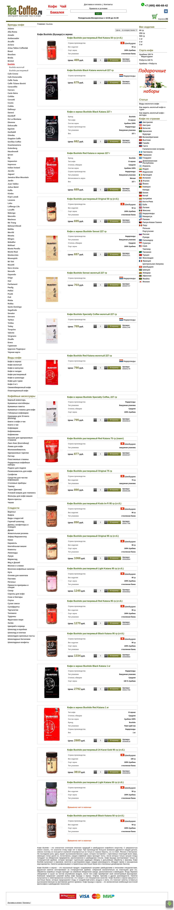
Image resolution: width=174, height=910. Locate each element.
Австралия (148, 122)
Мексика (146, 210)
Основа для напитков (18, 575)
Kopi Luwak (13, 197)
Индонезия (148, 172)
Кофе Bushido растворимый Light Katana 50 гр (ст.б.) (95, 782)
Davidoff (11, 116)
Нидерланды (129, 76)
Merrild (11, 232)
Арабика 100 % (146, 54)
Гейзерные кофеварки (18, 413)
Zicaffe (11, 339)
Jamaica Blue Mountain (18, 177)
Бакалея (57, 12)
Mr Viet (11, 261)
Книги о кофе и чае (16, 421)
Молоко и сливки (16, 566)
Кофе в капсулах (15, 368)
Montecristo (13, 255)
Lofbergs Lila (14, 206)
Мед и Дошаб (14, 562)
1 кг (141, 39)
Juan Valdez (13, 184)
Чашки (11, 502)
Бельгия (146, 128)
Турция (146, 255)
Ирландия (147, 175)
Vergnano (12, 336)
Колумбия (147, 198)
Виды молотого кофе (149, 104)
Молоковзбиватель (17, 450)
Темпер (11, 486)
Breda (10, 58)
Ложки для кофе (15, 446)
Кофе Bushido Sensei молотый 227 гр (87, 273)
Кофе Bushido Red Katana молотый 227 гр (89, 356)
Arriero (11, 45)
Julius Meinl (13, 187)
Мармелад (12, 559)
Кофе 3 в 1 (13, 384)
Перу (145, 225)
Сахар (10, 590)
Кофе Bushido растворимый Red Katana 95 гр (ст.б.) (94, 601)
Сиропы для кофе (16, 594)
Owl (9, 281)
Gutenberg (12, 148)
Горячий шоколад (16, 521)
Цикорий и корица (16, 626)
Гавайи (146, 143)
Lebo (10, 203)
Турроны (12, 616)
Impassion (12, 161)
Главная (41, 24)
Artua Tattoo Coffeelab (18, 48)
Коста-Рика (148, 201)
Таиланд (147, 249)
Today (10, 326)
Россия (146, 234)
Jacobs (11, 171)
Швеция (146, 270)
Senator (11, 313)
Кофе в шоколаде (16, 378)
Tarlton (11, 320)
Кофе (52, 6)
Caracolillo (12, 87)
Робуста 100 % (146, 60)
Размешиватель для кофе (20, 471)
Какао (10, 540)
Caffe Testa (13, 80)
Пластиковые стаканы (18, 459)
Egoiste (11, 129)
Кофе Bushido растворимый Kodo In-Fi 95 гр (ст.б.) (94, 503)
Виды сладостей (15, 518)
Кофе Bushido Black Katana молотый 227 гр (90, 70)
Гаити (145, 146)
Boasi (10, 51)
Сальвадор (148, 240)
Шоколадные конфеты (18, 642)
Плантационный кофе (18, 391)
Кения (145, 193)
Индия (146, 169)
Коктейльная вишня (17, 546)
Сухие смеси (14, 603)
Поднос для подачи (17, 468)
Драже (11, 530)
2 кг (141, 42)
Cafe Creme (13, 74)
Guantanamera (14, 145)
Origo (10, 278)
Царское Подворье (16, 349)
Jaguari (11, 174)
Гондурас (147, 158)
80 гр (141, 30)
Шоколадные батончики (19, 639)
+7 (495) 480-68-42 (156, 5)
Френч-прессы (14, 499)
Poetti (10, 294)
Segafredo (12, 310)
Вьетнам (147, 140)
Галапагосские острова (153, 149)
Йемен (146, 184)
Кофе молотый (15, 365)
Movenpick (12, 258)
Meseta (11, 236)
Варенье (12, 512)
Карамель (12, 543)
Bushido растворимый (18, 70)
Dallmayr (12, 109)
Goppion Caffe (14, 138)
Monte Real (13, 252)
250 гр (142, 33)
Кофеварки (13, 428)
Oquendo (12, 274)
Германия (147, 155)
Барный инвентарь (17, 400)
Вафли (11, 515)
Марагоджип (147, 56)
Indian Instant (14, 168)
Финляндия (148, 258)
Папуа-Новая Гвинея (152, 222)
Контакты (108, 4)
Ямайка (146, 279)
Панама (146, 219)
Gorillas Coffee (14, 142)
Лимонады (13, 553)
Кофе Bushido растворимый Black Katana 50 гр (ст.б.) (95, 815)
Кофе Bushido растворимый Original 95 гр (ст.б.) (93, 536)
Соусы (11, 600)
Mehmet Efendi (14, 226)
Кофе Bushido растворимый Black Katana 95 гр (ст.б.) (95, 633)
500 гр (142, 36)
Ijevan (10, 155)
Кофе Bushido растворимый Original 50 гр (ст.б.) (93, 199)
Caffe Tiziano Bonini (17, 83)
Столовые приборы (17, 483)
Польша (146, 228)
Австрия (146, 125)
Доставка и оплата (92, 4)
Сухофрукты (14, 607)
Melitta (11, 229)
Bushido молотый (16, 67)
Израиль (147, 166)
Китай (145, 196)
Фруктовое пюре (15, 620)
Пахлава (12, 579)
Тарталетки (13, 610)
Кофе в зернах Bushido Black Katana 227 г (89, 112)
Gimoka (11, 135)
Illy (9, 158)
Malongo (12, 213)
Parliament (12, 284)
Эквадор (147, 273)
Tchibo (11, 323)
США (145, 246)
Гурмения (12, 346)
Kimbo (11, 193)
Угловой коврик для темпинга (21, 493)
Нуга (10, 572)
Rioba (10, 300)
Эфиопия (147, 276)
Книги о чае (13, 425)
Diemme (11, 122)
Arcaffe (11, 41)
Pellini (10, 291)
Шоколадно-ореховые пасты (21, 636)
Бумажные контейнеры (18, 403)
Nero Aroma (13, 268)
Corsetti (11, 100)
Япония (146, 282)
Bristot (11, 61)
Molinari (11, 245)
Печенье (12, 582)
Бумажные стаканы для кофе (21, 410)
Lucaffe (11, 210)
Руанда (146, 237)
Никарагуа (147, 216)
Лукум (10, 556)
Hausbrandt (13, 151)
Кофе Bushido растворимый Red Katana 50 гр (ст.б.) (94, 38)
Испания (147, 178)
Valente (11, 333)
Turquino (12, 329)
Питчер (11, 456)
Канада (146, 190)
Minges (11, 239)
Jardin (10, 181)
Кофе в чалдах (15, 371)
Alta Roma (12, 32)
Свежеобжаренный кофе (19, 387)
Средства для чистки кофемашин (18, 479)
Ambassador (13, 38)
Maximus (12, 219)
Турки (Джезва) (15, 489)
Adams (11, 29)
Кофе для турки (15, 381)
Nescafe (11, 271)
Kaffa (10, 190)
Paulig (10, 287)
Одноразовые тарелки (18, 453)
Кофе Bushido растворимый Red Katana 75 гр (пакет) (95, 438)
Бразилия (147, 131)
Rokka (10, 304)
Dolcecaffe (12, 126)
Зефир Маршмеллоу (17, 537)
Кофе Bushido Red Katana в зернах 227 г (88, 153)
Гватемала (147, 152)
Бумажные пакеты (16, 406)
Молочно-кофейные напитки (21, 569)
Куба (145, 204)
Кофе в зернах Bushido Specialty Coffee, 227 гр (92, 397)
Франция (147, 261)
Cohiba (11, 96)
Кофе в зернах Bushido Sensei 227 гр (86, 231)
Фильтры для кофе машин (20, 496)
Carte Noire (13, 93)
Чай (63, 6)
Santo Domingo (15, 307)
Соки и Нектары (15, 597)
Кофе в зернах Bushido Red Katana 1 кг (88, 707)
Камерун (147, 187)
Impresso (12, 164)
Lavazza (11, 200)
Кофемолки (13, 434)
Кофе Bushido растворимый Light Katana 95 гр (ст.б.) (95, 568)
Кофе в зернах (14, 361)
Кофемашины (14, 431)
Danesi (11, 113)
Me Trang (12, 223)
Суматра (147, 243)
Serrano (11, 317)
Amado (11, 35)
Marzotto (12, 216)
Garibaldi (12, 132)
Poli (9, 297)
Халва (10, 623)
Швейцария (130, 43)
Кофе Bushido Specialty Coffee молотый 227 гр (92, 314)
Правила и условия (98, 8)
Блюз (10, 342)
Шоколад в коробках (17, 629)
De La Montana (14, 119)
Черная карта (14, 352)
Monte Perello (14, 249)
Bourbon (12, 54)
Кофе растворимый (17, 374)
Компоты (12, 549)
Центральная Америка (153, 264)
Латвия (146, 207)
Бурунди (147, 134)
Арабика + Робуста (148, 63)
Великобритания (150, 137)
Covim (10, 103)
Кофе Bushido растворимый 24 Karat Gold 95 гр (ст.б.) (96, 750)
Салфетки (12, 474)
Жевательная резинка (18, 533)
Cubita (11, 106)
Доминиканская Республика (150, 162)
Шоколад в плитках (17, 633)
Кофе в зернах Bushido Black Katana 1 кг (88, 666)
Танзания (147, 252)
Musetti (11, 265)
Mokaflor (12, 242)
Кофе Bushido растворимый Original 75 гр (89, 471)
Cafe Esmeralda (15, 77)
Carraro (11, 90)
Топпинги (12, 613)
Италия (146, 181)
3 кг (141, 44)
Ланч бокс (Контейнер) (18, 443)
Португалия (148, 231)
